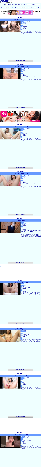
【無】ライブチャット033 (20, 282)
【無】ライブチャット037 (20, 434)
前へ (2, 7)
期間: (16, 4)
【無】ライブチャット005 (20, 375)
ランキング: (3, 4)
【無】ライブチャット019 (20, 173)
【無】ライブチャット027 (20, 329)
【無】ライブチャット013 (20, 66)
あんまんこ (4, 1)
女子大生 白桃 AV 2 (20, 220)
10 (34, 7)
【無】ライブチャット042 (20, 126)
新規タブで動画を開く (20, 60)
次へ (39, 7)
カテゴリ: (25, 4)
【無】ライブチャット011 (20, 19)
